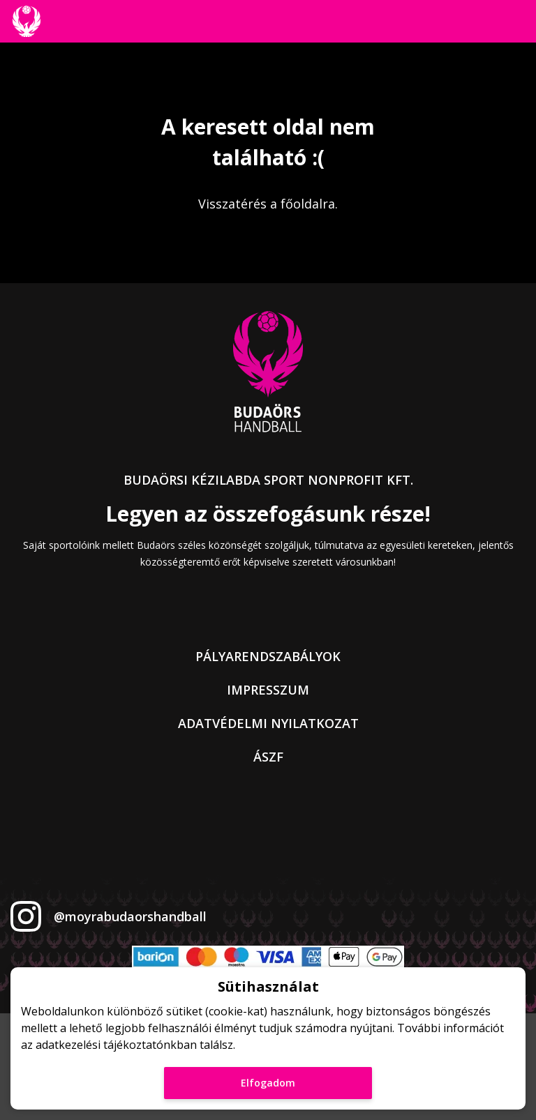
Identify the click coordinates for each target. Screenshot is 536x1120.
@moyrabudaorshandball (130, 916)
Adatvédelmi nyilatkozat (268, 723)
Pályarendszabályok (268, 656)
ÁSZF (268, 756)
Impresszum (268, 689)
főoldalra (308, 203)
